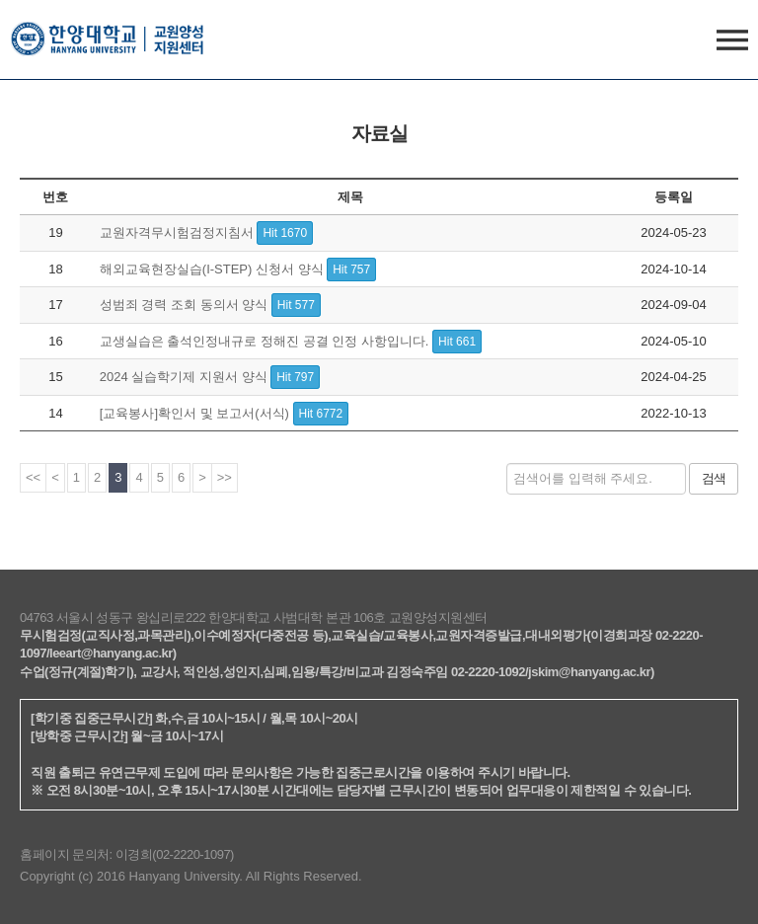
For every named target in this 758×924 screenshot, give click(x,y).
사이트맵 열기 (732, 51)
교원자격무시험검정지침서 (206, 232)
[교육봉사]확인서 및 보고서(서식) (224, 413)
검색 (713, 478)
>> (224, 477)
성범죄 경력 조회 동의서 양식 (210, 304)
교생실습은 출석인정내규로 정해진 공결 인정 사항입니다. (291, 341)
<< (33, 477)
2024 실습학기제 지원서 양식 (210, 376)
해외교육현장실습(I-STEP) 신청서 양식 (238, 269)
